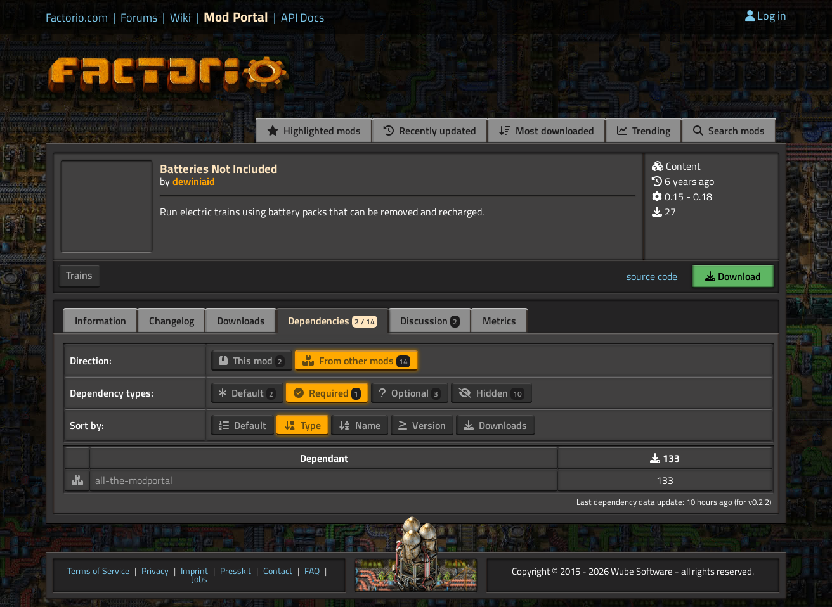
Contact (277, 571)
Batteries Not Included (218, 168)
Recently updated (430, 130)
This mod (252, 360)
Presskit (235, 571)
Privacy (155, 571)
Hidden (491, 392)
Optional (410, 392)
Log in (765, 15)
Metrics (499, 320)
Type (302, 425)
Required (327, 392)
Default (247, 392)
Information (100, 320)
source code (652, 276)
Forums (138, 17)
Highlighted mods (314, 130)
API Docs (302, 17)
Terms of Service (98, 571)
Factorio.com (77, 17)
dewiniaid (193, 181)
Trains (79, 275)
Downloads (241, 320)
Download (733, 276)
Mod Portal (236, 16)
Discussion (430, 320)
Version (422, 425)
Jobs (199, 579)
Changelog (171, 320)
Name (359, 425)
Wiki (180, 17)
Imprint (194, 571)
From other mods (356, 360)
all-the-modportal (133, 480)
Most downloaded (546, 130)
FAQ (312, 571)
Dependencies (332, 320)
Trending (643, 130)
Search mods (729, 130)
